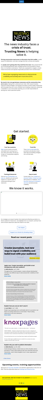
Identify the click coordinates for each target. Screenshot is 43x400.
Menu (21, 1)
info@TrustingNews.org (7, 379)
